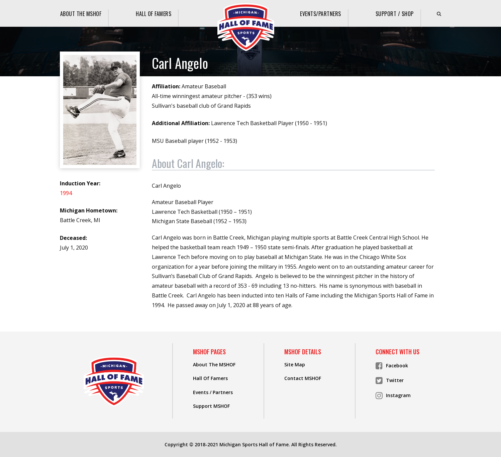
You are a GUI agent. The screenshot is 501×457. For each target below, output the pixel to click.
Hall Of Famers (153, 14)
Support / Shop (395, 14)
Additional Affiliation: (181, 123)
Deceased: (73, 238)
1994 (66, 193)
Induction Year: (80, 183)
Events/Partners (320, 14)
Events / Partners (213, 392)
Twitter (390, 380)
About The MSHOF (81, 14)
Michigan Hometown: (88, 210)
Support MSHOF (211, 406)
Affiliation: (166, 86)
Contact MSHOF (302, 378)
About (188, 163)
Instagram (393, 395)
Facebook (392, 366)
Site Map (294, 364)
